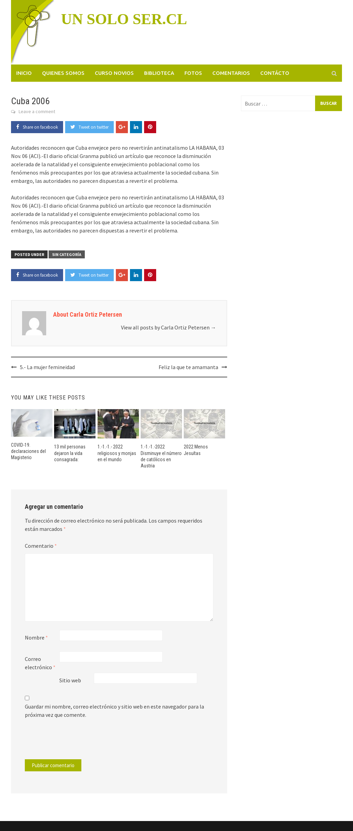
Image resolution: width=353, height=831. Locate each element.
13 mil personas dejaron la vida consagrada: (69, 453)
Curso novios (114, 73)
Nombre (36, 637)
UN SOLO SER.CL (124, 19)
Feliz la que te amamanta (188, 367)
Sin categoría (66, 254)
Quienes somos (63, 73)
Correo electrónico (40, 663)
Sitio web (70, 680)
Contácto (274, 73)
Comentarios (231, 73)
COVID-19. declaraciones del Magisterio (28, 451)
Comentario (41, 545)
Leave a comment (37, 111)
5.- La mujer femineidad (47, 367)
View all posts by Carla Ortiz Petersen (168, 327)
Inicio (24, 73)
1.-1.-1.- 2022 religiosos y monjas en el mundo (117, 453)
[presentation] (72, 742)
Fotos (193, 73)
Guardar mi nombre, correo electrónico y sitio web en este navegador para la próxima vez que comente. (114, 710)
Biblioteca (159, 73)
